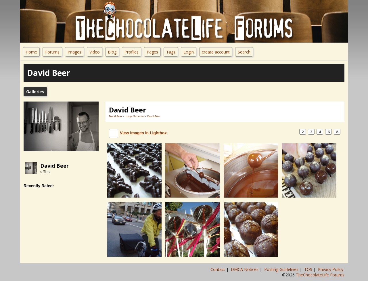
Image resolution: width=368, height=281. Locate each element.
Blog (112, 52)
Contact (218, 269)
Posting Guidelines (282, 269)
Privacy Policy (331, 269)
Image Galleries (135, 116)
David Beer (54, 165)
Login (188, 52)
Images (74, 52)
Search (244, 52)
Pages (152, 52)
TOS (308, 269)
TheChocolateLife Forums (320, 275)
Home (31, 52)
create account (216, 52)
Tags (170, 52)
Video (94, 52)
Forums (52, 52)
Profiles (131, 52)
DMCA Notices (245, 269)
